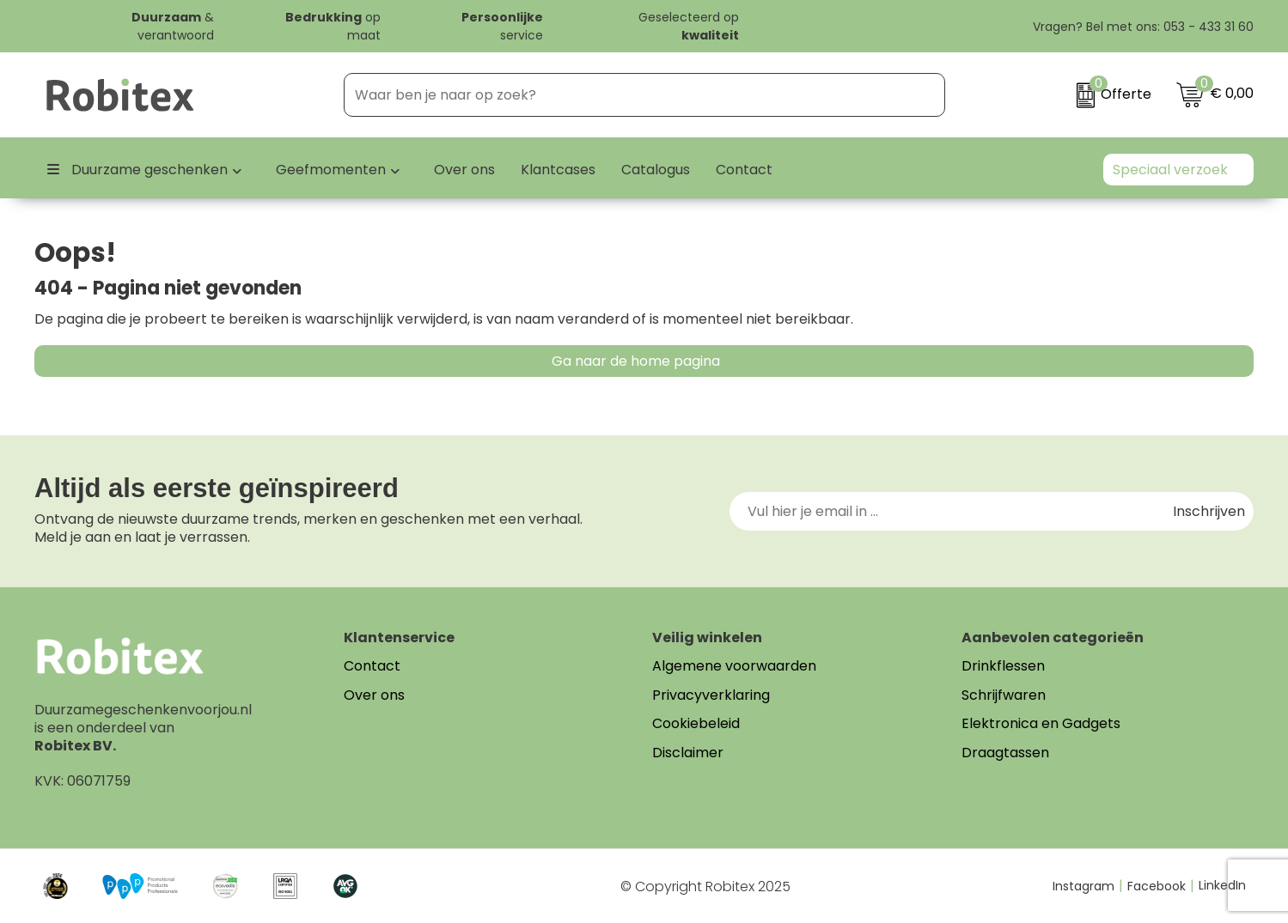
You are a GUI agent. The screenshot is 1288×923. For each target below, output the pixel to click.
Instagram (1088, 886)
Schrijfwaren (1003, 695)
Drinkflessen (1003, 666)
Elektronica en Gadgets (1040, 723)
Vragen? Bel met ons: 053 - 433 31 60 (1133, 26)
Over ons (374, 695)
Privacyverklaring (711, 695)
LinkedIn (1222, 885)
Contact (372, 666)
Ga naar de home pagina (636, 361)
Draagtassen (1005, 752)
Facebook (1160, 886)
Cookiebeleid (696, 723)
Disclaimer (687, 752)
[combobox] (624, 94)
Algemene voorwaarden (734, 666)
